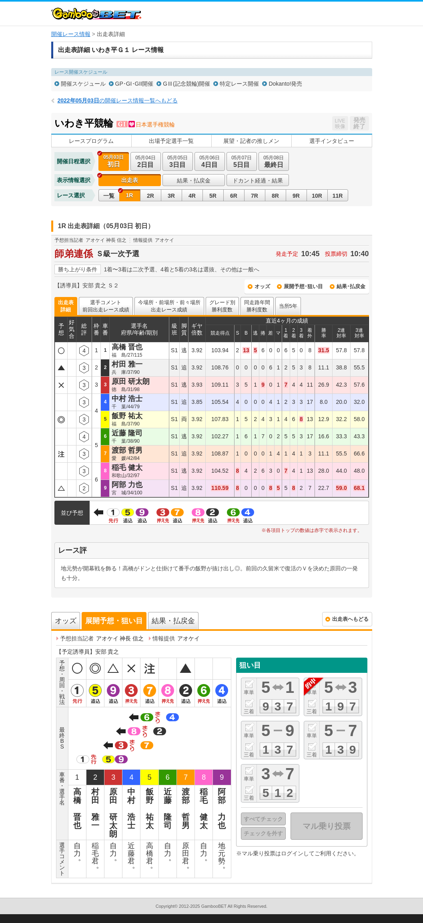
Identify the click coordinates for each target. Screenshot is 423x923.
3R (171, 196)
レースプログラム (91, 141)
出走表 (129, 180)
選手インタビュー (331, 141)
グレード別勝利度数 (222, 306)
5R (213, 196)
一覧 (108, 196)
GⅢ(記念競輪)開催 (186, 83)
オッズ (262, 286)
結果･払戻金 (351, 286)
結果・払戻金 (193, 180)
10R (317, 196)
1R (129, 195)
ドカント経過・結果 (258, 180)
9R (296, 196)
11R (338, 196)
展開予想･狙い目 (303, 286)
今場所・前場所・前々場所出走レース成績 (169, 306)
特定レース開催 (239, 83)
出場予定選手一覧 (171, 141)
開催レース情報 (70, 34)
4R (192, 196)
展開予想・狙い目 (114, 621)
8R (275, 196)
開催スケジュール (83, 83)
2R (150, 196)
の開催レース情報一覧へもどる (118, 100)
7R (254, 196)
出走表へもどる (350, 619)
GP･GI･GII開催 (134, 83)
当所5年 (288, 306)
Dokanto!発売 (285, 83)
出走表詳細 (66, 306)
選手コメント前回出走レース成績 (105, 306)
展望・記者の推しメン (251, 141)
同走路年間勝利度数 (257, 306)
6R (233, 196)
